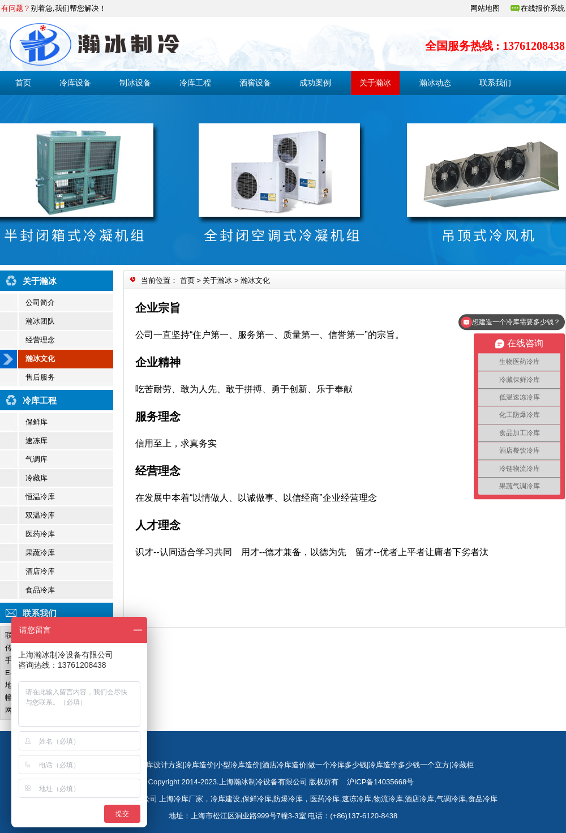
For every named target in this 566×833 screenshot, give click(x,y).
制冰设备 (135, 82)
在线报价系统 (543, 8)
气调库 (36, 459)
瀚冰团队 (40, 321)
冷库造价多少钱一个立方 (408, 765)
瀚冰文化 (40, 358)
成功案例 (315, 82)
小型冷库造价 (238, 765)
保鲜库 (36, 422)
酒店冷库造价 (284, 765)
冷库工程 (195, 82)
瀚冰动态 (435, 82)
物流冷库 (388, 799)
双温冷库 (40, 515)
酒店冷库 (40, 571)
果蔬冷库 (40, 552)
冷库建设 (225, 799)
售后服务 (40, 377)
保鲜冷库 (257, 799)
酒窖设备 (255, 82)
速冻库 (36, 440)
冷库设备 (75, 82)
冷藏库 (36, 478)
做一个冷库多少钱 (337, 765)
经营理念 (40, 340)
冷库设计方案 (161, 765)
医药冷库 (40, 534)
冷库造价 (199, 765)
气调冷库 (451, 799)
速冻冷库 (356, 799)
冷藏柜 (463, 765)
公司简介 (40, 302)
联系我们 (495, 82)
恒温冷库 (40, 496)
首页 (23, 82)
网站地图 (485, 8)
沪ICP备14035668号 (380, 782)
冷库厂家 (188, 799)
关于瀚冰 (375, 82)
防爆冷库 (288, 799)
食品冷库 (40, 590)
